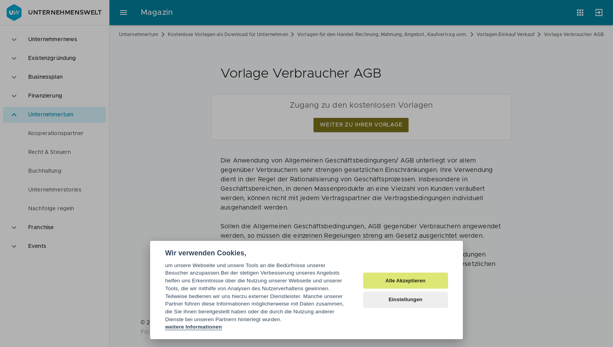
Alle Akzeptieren (405, 281)
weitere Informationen (193, 327)
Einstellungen (406, 299)
